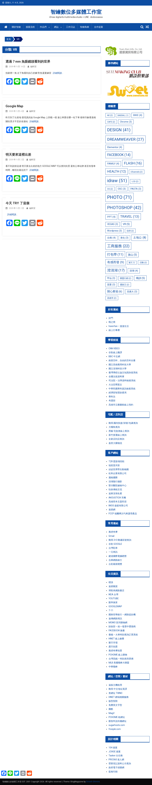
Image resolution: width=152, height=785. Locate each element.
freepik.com (115, 729)
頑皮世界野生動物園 (119, 469)
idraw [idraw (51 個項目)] (117, 180)
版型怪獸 (113, 701)
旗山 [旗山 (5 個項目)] (132, 254)
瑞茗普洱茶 (114, 465)
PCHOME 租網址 (117, 717)
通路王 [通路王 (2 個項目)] (124, 284)
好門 (111, 318)
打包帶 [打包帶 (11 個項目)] (115, 254)
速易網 (112, 509)
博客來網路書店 (116, 590)
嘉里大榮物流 (115, 443)
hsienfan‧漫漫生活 (119, 326)
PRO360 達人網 (116, 759)
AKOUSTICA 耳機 (117, 497)
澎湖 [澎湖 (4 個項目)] (134, 270)
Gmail (111, 536)
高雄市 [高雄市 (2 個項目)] (111, 298)
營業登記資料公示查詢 (120, 763)
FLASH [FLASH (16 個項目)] (133, 163)
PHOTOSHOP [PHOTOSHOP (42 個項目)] (124, 207)
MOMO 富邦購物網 (118, 622)
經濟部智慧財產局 (117, 392)
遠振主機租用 (115, 685)
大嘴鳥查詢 (114, 427)
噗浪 (111, 582)
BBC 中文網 (114, 356)
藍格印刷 (113, 771)
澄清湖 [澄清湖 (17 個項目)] (116, 270)
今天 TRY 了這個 (17, 203)
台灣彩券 (113, 548)
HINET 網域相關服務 (119, 697)
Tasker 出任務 (116, 755)
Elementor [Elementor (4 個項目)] (114, 147)
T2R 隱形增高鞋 (116, 461)
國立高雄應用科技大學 (120, 364)
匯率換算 (113, 602)
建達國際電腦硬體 (117, 556)
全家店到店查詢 (116, 439)
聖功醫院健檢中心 (117, 485)
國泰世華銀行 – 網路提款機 (122, 614)
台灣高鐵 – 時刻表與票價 (121, 658)
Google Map (14, 106)
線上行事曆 (114, 330)
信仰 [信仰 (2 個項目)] (130, 231)
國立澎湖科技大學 (117, 368)
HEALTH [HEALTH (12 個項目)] (116, 171)
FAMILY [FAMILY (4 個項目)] (113, 163)
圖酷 (111, 709)
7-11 (111, 610)
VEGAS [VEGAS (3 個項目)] (112, 224)
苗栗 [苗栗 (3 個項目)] (111, 284)
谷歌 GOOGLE (115, 544)
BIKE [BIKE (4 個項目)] (137, 115)
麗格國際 (113, 477)
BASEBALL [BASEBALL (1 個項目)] (123, 115)
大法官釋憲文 (115, 384)
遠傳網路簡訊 (115, 618)
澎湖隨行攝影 (115, 481)
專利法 (112, 396)
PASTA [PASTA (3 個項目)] (135, 189)
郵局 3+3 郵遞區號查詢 (120, 540)
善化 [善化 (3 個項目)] (124, 237)
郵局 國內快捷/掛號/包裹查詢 (123, 423)
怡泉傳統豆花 (115, 489)
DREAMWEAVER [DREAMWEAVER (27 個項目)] (125, 139)
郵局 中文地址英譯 (118, 689)
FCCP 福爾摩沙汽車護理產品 (123, 513)
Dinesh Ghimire (93, 782)
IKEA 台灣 (113, 594)
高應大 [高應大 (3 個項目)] (132, 291)
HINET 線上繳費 (116, 638)
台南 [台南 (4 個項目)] (111, 237)
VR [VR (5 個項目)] (126, 224)
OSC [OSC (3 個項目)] (122, 189)
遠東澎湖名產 (115, 493)
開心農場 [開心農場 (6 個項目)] (114, 291)
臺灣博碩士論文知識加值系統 (123, 372)
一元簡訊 (113, 552)
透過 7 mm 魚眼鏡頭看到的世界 (28, 61)
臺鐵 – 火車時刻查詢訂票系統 (123, 634)
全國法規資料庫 (116, 376)
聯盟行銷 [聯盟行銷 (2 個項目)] (125, 278)
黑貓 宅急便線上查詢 (119, 431)
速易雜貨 (113, 586)
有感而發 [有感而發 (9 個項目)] (115, 262)
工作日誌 (70, 27)
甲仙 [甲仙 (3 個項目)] (111, 278)
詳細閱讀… (58, 73)
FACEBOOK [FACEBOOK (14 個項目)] (118, 155)
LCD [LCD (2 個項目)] (135, 181)
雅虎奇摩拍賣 (115, 650)
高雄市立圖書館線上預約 (121, 404)
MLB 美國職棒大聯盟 (119, 662)
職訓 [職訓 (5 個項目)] (140, 278)
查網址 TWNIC (115, 693)
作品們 (43, 27)
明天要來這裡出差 (18, 154)
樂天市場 (113, 642)
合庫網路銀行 (115, 560)
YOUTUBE (114, 598)
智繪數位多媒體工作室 (76, 12)
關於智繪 (16, 27)
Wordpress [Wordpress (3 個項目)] (114, 230)
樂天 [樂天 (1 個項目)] (132, 263)
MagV (112, 713)
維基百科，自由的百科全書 (122, 360)
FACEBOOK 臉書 (117, 630)
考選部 (112, 400)
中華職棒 (113, 666)
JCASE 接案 (115, 751)
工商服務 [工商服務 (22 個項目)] (118, 246)
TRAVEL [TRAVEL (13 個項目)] (129, 216)
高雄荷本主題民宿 (117, 501)
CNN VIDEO (114, 348)
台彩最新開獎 (115, 564)
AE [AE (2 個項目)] (110, 115)
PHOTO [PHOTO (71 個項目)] (119, 197)
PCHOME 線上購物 (118, 654)
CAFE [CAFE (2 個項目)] (111, 122)
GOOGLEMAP (115, 606)
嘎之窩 (112, 322)
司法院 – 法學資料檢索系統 (122, 380)
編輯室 (33, 66)
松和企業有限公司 (117, 473)
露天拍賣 (113, 646)
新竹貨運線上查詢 (117, 435)
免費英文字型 (115, 705)
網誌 (56, 27)
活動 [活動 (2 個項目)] (143, 262)
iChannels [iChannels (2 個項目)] (137, 172)
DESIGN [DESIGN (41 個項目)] (118, 129)
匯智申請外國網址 (117, 721)
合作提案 (98, 27)
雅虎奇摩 (113, 532)
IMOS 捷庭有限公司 (118, 505)
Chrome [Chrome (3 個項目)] (126, 121)
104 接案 (113, 747)
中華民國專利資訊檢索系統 (122, 388)
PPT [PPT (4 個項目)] (111, 216)
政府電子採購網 (116, 767)
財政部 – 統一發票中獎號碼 (122, 626)
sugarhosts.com (117, 725)
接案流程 (30, 27)
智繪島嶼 (84, 27)
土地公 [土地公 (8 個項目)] (139, 237)
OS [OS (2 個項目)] (110, 189)
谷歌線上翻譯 (115, 352)
